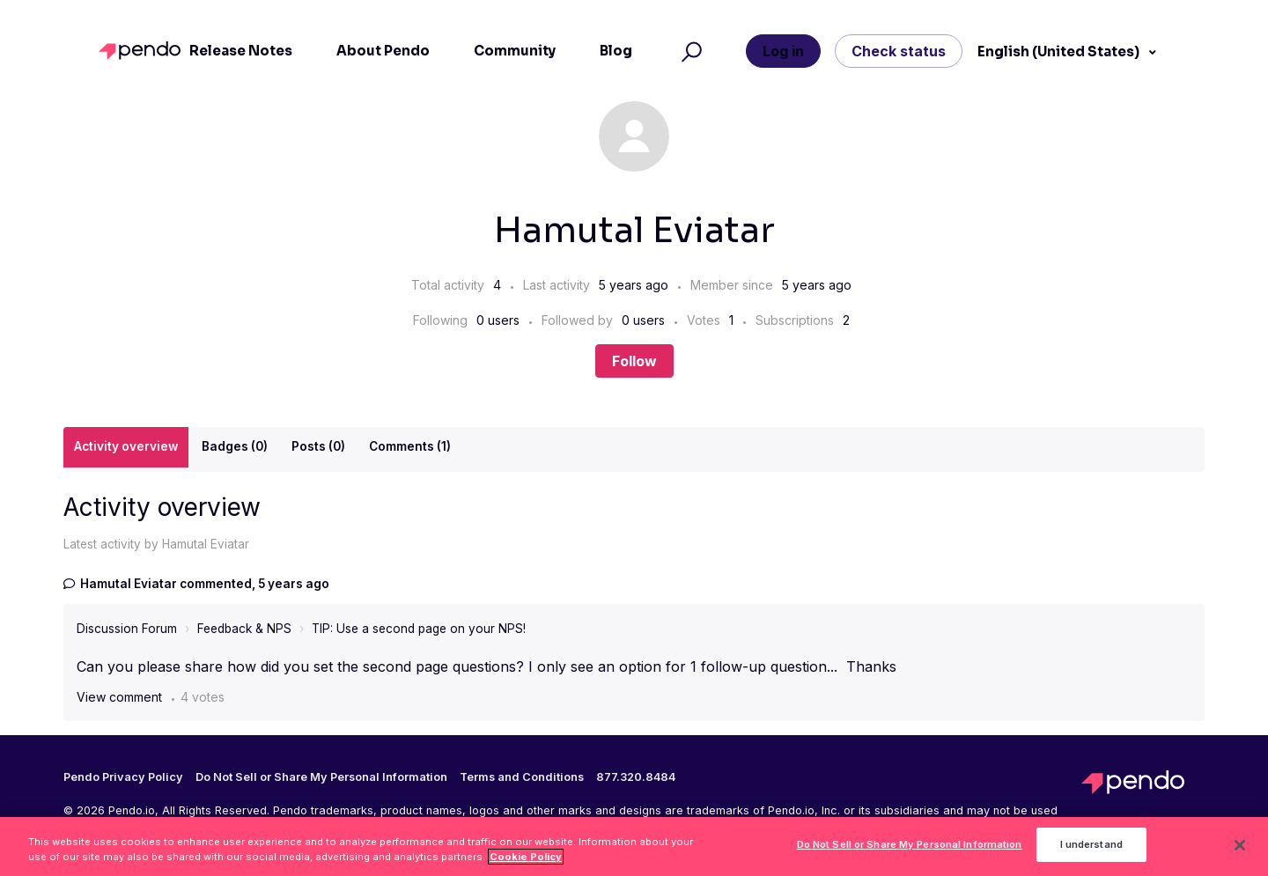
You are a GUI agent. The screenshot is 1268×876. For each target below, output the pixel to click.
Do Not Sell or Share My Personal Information (321, 777)
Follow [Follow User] (634, 361)
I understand (1091, 849)
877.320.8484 (635, 777)
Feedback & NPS (244, 629)
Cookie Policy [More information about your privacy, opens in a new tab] (526, 862)
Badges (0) (235, 446)
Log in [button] (783, 51)
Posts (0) (318, 446)
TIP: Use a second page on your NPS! (419, 629)
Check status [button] (898, 51)
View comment (119, 696)
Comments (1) (410, 446)
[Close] (1239, 850)
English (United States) (1059, 51)
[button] (689, 51)
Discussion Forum (127, 629)
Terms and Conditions (522, 777)
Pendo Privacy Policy (123, 777)
